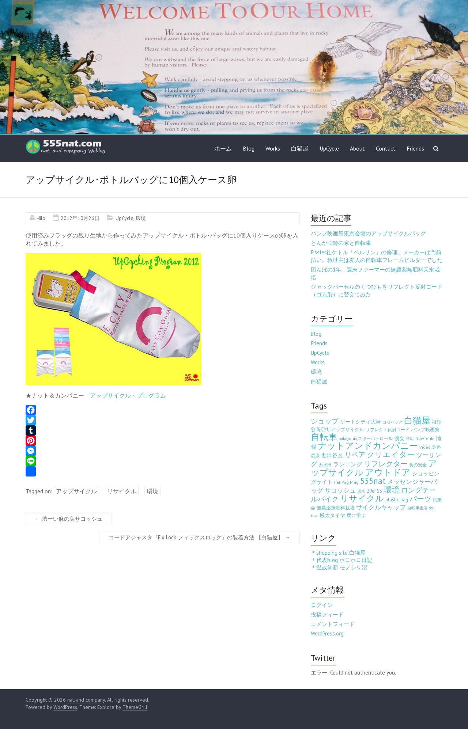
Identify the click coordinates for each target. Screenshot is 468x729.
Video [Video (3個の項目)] (425, 447)
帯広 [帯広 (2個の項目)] (410, 438)
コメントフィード (333, 623)
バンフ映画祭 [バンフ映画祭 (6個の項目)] (425, 429)
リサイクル (121, 491)
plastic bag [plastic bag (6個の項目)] (396, 499)
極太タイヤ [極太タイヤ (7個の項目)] (332, 515)
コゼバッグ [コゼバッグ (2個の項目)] (392, 422)
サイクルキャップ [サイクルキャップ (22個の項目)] (381, 507)
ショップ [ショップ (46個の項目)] (325, 421)
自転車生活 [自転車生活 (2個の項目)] (417, 507)
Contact (386, 148)
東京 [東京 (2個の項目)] (361, 491)
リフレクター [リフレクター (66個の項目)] (386, 463)
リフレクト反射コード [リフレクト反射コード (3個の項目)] (388, 429)
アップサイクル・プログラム (128, 395)
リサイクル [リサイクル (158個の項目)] (362, 498)
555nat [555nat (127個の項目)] (373, 480)
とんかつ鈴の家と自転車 (341, 242)
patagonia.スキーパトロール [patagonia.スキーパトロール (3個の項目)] (366, 438)
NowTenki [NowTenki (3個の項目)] (424, 438)
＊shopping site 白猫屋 (338, 552)
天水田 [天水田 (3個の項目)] (325, 464)
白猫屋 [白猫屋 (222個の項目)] (417, 420)
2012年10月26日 (80, 218)
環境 (141, 218)
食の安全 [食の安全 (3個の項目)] (418, 464)
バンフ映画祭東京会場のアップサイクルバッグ (368, 233)
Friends (415, 148)
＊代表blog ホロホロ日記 (341, 560)
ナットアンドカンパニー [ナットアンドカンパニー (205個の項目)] (368, 445)
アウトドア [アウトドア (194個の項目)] (388, 472)
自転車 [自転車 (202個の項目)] (324, 437)
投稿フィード (327, 614)
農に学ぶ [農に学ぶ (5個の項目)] (356, 515)
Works (272, 148)
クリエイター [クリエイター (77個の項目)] (391, 454)
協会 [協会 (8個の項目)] (399, 438)
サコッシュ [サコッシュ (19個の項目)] (340, 490)
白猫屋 (300, 148)
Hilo (41, 218)
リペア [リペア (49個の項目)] (354, 454)
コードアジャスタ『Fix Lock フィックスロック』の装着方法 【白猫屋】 (199, 537)
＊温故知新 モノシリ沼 (339, 567)
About (357, 148)
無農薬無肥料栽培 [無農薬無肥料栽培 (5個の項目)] (336, 508)
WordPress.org (327, 633)
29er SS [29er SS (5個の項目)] (374, 491)
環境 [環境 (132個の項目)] (392, 489)
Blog (248, 148)
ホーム (223, 148)
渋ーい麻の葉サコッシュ (68, 518)
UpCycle (329, 148)
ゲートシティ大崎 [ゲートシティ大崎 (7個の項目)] (360, 421)
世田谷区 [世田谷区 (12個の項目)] (332, 455)
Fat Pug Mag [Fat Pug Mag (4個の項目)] (346, 482)
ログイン (322, 604)
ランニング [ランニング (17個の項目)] (347, 464)
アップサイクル (76, 491)
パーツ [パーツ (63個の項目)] (420, 499)
